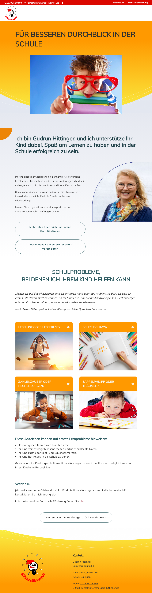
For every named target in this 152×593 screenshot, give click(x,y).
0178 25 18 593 (14, 2)
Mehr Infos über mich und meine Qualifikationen (50, 229)
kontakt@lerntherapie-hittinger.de (100, 587)
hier (82, 501)
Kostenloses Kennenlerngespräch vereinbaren (50, 246)
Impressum (118, 3)
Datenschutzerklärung (137, 3)
